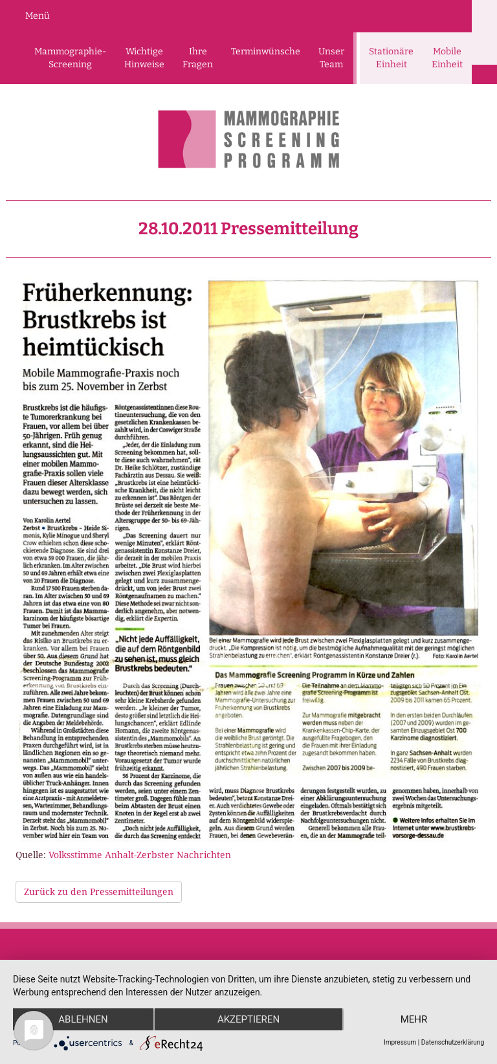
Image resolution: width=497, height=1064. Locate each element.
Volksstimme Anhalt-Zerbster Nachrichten (140, 854)
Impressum (400, 1042)
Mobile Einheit (447, 58)
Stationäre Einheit (391, 58)
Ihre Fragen (197, 58)
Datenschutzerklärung (452, 1042)
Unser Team (331, 58)
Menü (37, 15)
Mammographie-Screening (70, 58)
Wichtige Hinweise (144, 58)
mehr (414, 1019)
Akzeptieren (248, 1019)
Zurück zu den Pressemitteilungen (98, 891)
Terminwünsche (265, 51)
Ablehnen (82, 1019)
